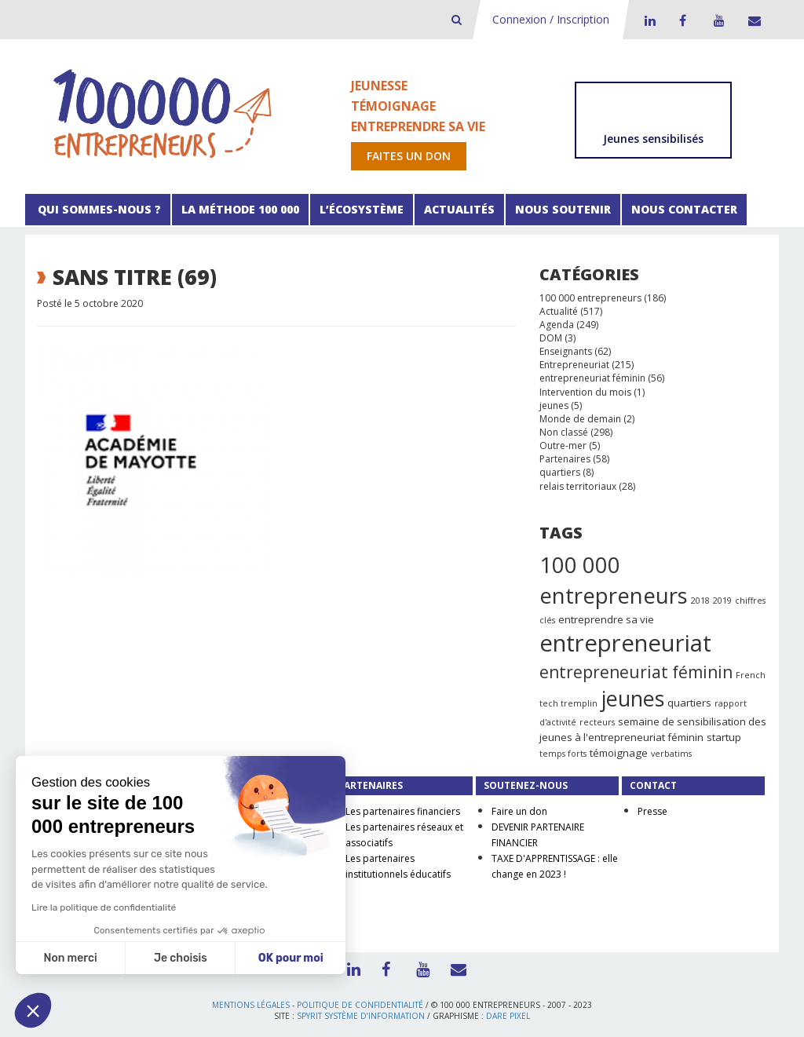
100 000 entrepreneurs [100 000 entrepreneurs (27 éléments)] (613, 580)
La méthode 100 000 (240, 209)
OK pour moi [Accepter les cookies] (290, 958)
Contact (751, 20)
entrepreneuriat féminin (592, 378)
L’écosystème (362, 209)
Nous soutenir (563, 209)
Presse (652, 811)
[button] (33, 1010)
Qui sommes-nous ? (98, 209)
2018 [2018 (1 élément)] (700, 600)
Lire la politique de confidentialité (103, 907)
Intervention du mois (585, 392)
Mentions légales (251, 1004)
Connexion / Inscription (550, 19)
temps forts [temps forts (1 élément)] (563, 753)
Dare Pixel (508, 1015)
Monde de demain (580, 418)
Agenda (556, 324)
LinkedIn (647, 20)
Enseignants (565, 351)
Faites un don (409, 155)
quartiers (559, 472)
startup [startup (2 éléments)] (724, 737)
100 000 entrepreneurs (590, 298)
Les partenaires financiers (402, 811)
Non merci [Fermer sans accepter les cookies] (70, 958)
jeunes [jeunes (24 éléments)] (632, 698)
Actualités (459, 209)
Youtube (717, 20)
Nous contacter (684, 209)
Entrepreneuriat (574, 364)
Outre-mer (563, 445)
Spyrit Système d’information (361, 1015)
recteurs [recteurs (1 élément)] (597, 722)
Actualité (558, 311)
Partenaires (564, 459)
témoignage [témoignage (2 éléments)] (619, 753)
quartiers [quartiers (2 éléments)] (689, 703)
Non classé (563, 432)
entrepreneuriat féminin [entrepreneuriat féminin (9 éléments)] (636, 672)
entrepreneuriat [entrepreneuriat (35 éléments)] (625, 643)
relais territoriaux (577, 486)
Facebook (682, 20)
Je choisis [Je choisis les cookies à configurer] (180, 958)
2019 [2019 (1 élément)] (722, 600)
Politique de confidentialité (360, 1004)
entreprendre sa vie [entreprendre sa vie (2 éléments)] (606, 619)
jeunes (553, 405)
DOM (550, 338)
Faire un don (519, 811)
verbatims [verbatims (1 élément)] (671, 753)
